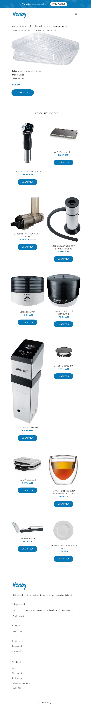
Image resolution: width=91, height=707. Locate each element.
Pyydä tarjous (58, 4)
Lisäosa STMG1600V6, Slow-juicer (27, 235)
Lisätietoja (22, 92)
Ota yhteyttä (17, 673)
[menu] (76, 14)
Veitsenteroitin (27, 538)
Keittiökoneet (17, 641)
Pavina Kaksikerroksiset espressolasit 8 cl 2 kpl (63, 492)
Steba (38, 71)
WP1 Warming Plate (63, 152)
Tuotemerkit (29, 71)
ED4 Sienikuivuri (27, 312)
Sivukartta (16, 688)
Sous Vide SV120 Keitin (27, 427)
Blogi (13, 668)
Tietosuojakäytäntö (20, 683)
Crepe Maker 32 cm (63, 366)
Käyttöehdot (17, 678)
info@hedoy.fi (17, 616)
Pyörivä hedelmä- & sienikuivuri (63, 312)
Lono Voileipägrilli (27, 480)
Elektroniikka (17, 631)
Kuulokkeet (16, 646)
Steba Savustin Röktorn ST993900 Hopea (63, 247)
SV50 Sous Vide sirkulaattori (27, 171)
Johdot (14, 636)
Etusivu (14, 30)
